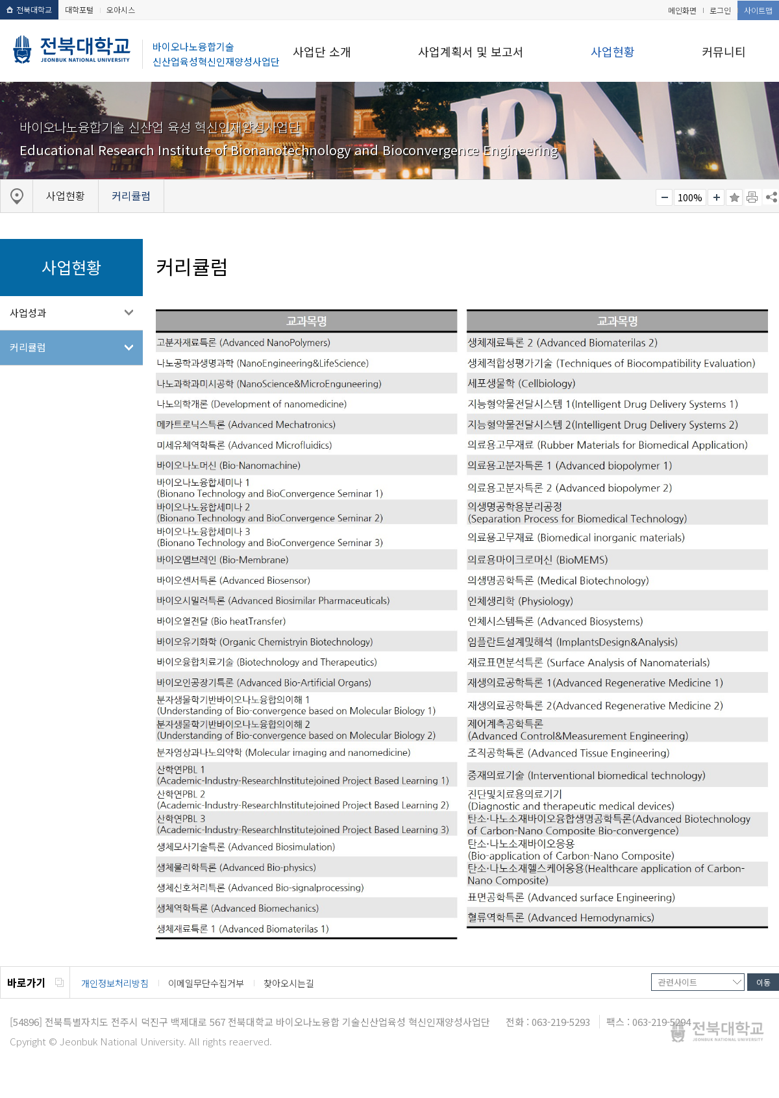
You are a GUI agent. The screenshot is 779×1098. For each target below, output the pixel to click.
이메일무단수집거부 (206, 983)
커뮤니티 (724, 51)
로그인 (720, 10)
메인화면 (682, 10)
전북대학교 (29, 9)
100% (690, 197)
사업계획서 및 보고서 (471, 51)
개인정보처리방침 (115, 983)
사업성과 (28, 312)
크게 (716, 197)
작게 (664, 197)
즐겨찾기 (734, 197)
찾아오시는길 (289, 983)
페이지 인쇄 (753, 197)
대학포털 (79, 9)
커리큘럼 (28, 347)
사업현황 (613, 51)
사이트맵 (758, 10)
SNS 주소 (770, 197)
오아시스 (120, 9)
